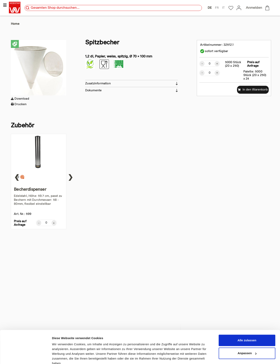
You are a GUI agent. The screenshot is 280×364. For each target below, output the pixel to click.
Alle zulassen (246, 322)
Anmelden (254, 8)
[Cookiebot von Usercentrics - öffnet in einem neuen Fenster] (25, 356)
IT (223, 8)
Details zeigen (62, 356)
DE (210, 8)
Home (15, 24)
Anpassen (247, 335)
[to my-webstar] (230, 8)
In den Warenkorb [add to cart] (253, 89)
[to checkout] (268, 8)
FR (217, 8)
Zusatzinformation (98, 83)
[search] (27, 8)
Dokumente (93, 90)
